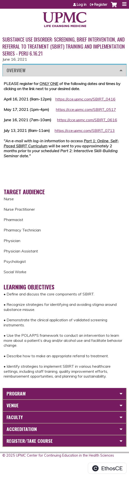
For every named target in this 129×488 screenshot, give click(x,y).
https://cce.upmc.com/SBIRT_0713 (85, 130)
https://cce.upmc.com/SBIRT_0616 (87, 119)
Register (100, 4)
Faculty (15, 417)
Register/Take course (30, 440)
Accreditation (22, 428)
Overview (16, 70)
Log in (81, 4)
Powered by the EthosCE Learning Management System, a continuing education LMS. (107, 468)
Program (16, 393)
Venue (13, 405)
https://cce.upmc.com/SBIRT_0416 (85, 99)
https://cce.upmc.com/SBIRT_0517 (86, 109)
